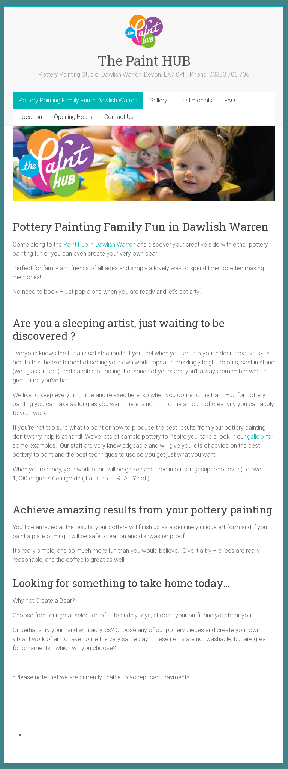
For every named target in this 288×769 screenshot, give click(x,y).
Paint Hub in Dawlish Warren (99, 244)
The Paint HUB (144, 60)
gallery (255, 436)
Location (30, 116)
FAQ (229, 100)
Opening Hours (73, 116)
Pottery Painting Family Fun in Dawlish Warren (78, 100)
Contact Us (119, 116)
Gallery (158, 100)
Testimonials (195, 100)
